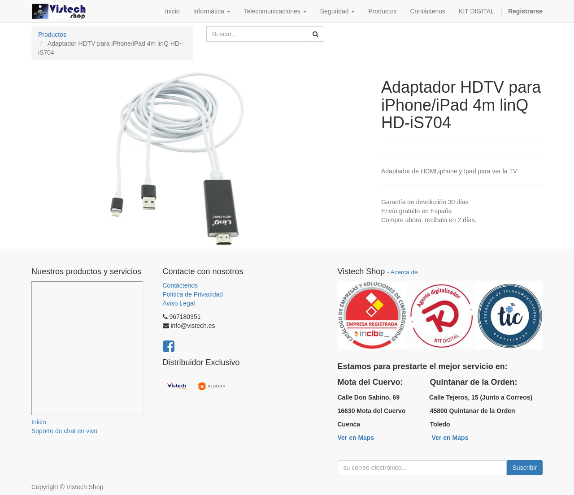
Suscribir (525, 467)
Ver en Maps (356, 437)
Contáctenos (180, 285)
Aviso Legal (179, 303)
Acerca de (404, 272)
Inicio (38, 422)
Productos (52, 34)
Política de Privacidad (193, 294)
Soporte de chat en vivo (64, 431)
